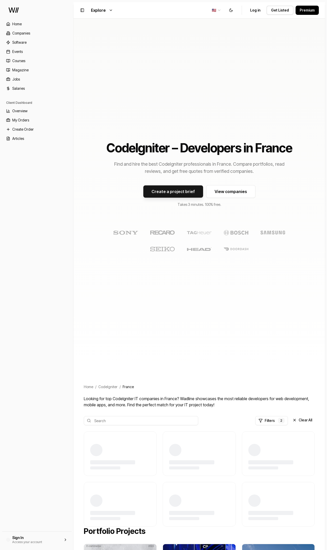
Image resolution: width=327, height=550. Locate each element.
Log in (255, 10)
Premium (307, 10)
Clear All (302, 420)
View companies (231, 191)
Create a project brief (173, 191)
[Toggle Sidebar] (74, 275)
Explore (102, 10)
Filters (272, 420)
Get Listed (280, 10)
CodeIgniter (108, 387)
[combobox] (216, 10)
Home (88, 387)
